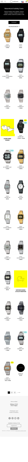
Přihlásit (14, 428)
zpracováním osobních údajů (21, 430)
